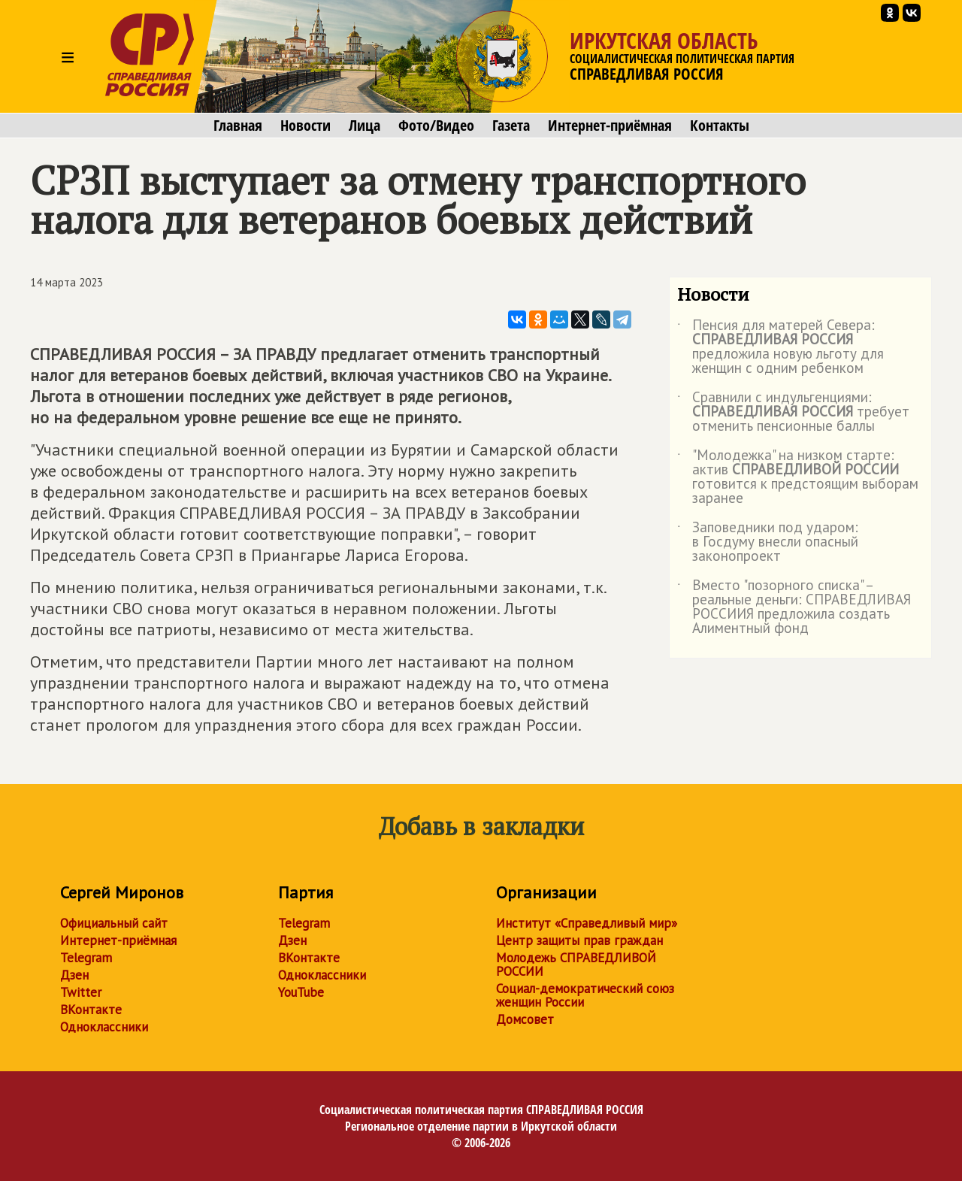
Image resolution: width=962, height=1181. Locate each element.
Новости (305, 125)
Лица (364, 125)
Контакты (719, 125)
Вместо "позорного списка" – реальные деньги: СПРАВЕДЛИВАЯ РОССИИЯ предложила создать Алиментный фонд (794, 607)
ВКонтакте (91, 1009)
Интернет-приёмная (610, 125)
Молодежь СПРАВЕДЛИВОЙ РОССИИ (576, 964)
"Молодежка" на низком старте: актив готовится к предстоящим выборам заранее (797, 477)
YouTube (301, 992)
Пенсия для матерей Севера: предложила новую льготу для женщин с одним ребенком (780, 347)
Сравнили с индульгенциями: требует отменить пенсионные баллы (793, 412)
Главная (237, 125)
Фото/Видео (436, 125)
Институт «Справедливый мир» (586, 923)
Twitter (80, 992)
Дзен (74, 975)
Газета (511, 125)
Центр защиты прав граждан (579, 940)
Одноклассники (104, 1027)
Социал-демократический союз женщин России (585, 995)
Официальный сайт (114, 923)
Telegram (86, 957)
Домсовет (525, 1019)
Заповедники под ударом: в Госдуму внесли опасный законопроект (767, 542)
